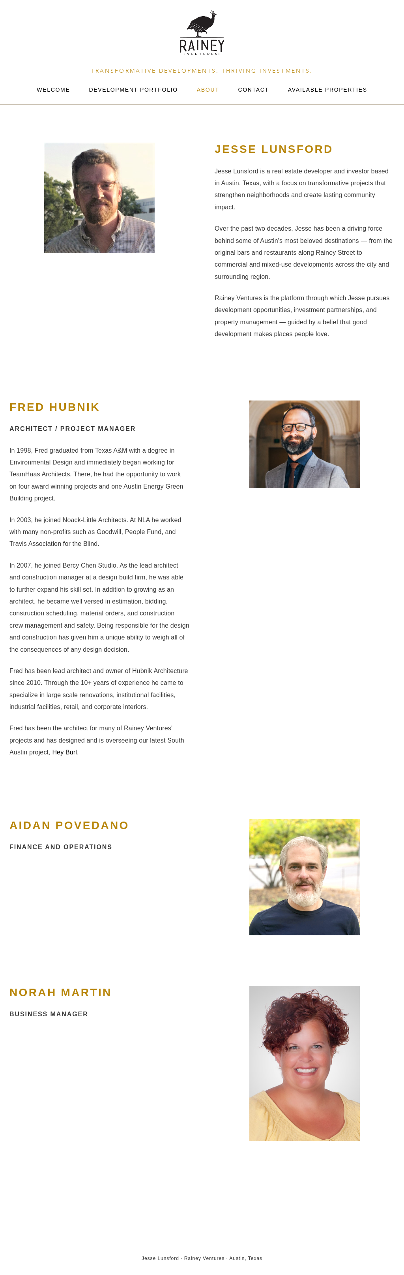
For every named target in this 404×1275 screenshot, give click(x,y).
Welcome (53, 90)
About (208, 90)
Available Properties (327, 90)
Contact (253, 90)
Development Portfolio (133, 90)
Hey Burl (64, 752)
